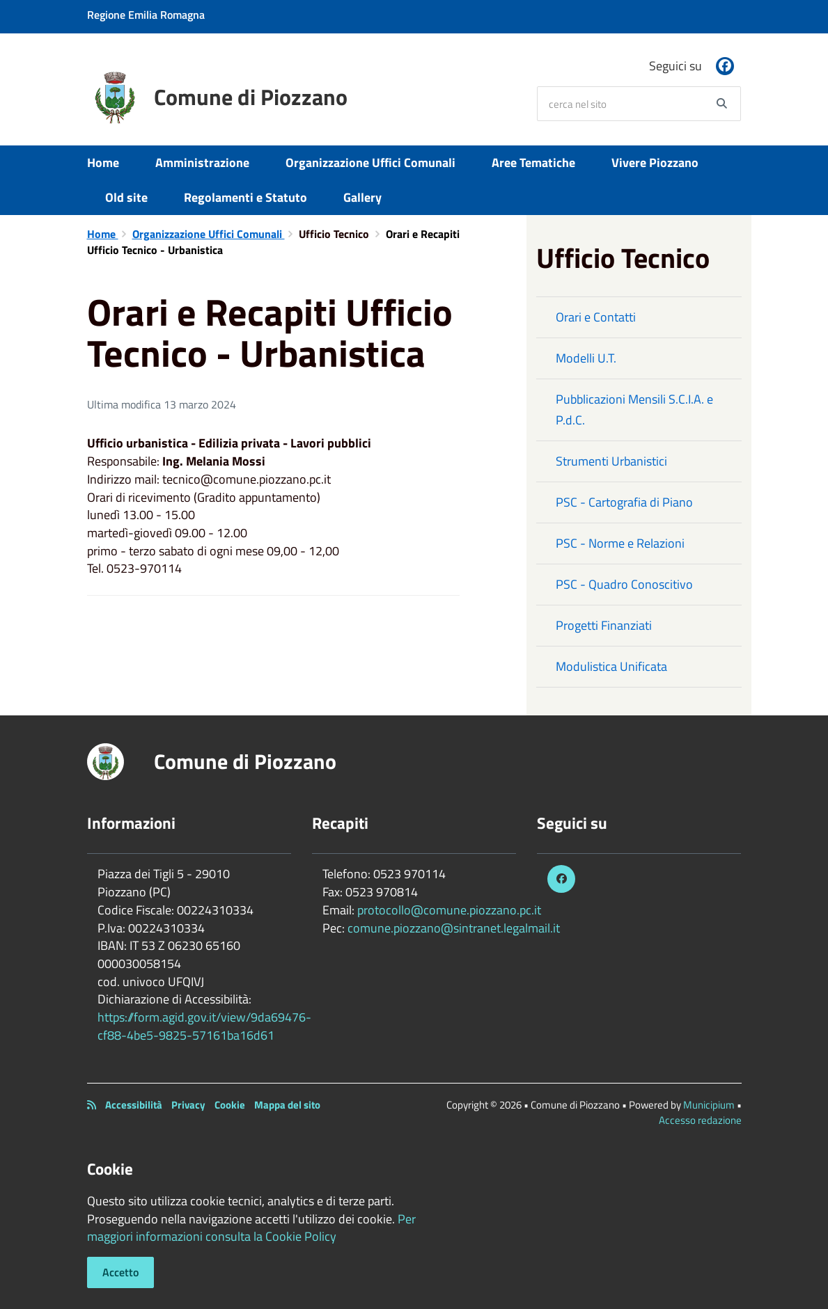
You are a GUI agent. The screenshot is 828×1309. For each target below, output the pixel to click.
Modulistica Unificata (611, 666)
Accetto (120, 1272)
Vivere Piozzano (654, 162)
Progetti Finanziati (604, 625)
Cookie (229, 1104)
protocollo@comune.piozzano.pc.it (449, 910)
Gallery (362, 197)
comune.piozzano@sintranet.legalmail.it (453, 928)
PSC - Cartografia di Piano (624, 502)
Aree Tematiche (533, 162)
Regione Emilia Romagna (146, 14)
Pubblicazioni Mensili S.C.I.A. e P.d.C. (634, 409)
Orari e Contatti (596, 317)
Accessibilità (133, 1104)
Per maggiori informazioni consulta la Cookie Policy (251, 1227)
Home (103, 162)
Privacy (188, 1104)
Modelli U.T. (586, 358)
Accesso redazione (700, 1120)
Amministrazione (202, 162)
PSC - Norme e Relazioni (620, 543)
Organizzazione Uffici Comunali (370, 162)
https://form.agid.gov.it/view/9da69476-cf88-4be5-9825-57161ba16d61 (204, 1026)
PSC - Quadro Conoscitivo (624, 584)
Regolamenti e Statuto (245, 197)
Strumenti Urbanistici (611, 461)
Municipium (709, 1105)
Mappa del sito (287, 1104)
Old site (126, 197)
